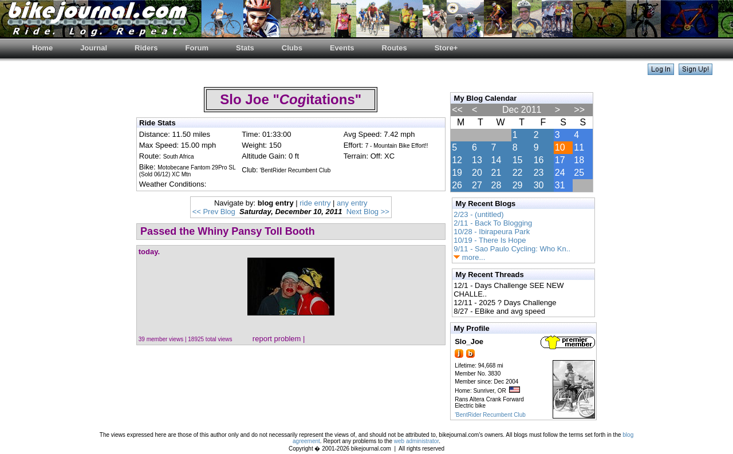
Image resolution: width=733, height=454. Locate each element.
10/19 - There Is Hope (490, 240)
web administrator (416, 441)
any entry (352, 203)
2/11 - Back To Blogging (493, 223)
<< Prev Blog (213, 211)
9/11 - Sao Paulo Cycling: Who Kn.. (512, 248)
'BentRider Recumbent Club (490, 415)
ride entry (314, 203)
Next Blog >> (367, 211)
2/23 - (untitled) (478, 214)
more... (469, 257)
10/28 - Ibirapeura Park (492, 231)
